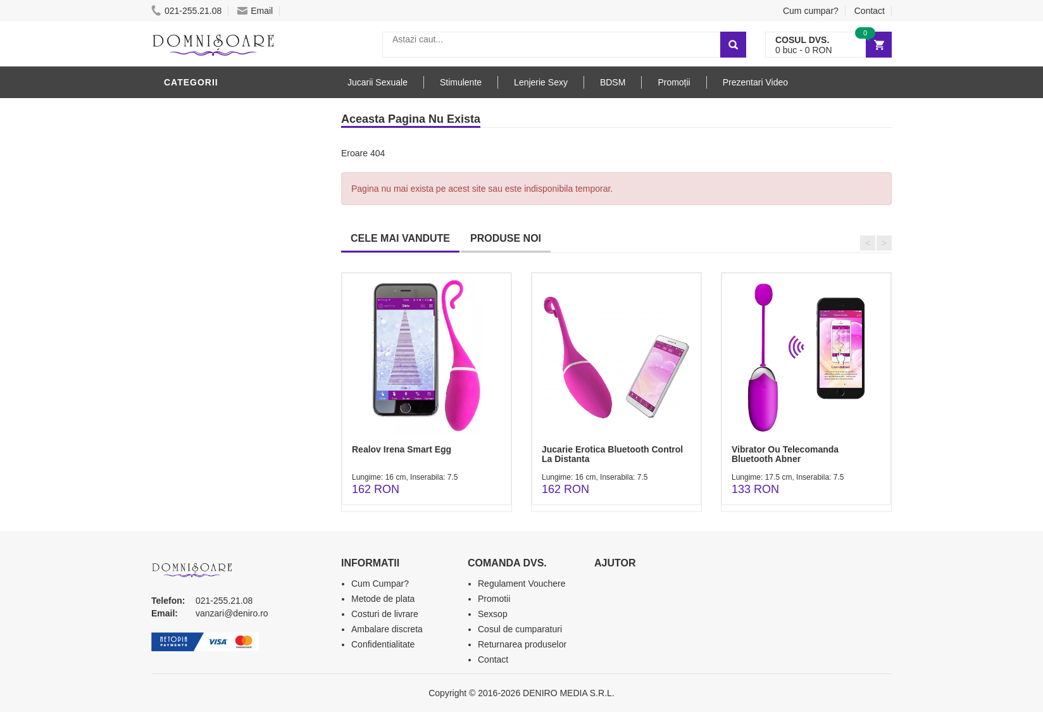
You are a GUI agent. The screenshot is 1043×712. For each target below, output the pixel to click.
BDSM (180, 242)
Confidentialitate (383, 644)
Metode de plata (383, 599)
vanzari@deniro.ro (232, 613)
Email (255, 11)
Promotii (494, 599)
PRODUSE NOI (505, 238)
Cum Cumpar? (380, 583)
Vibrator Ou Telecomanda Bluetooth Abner (785, 454)
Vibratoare (196, 147)
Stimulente (461, 82)
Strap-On (190, 299)
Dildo (181, 223)
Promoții (674, 82)
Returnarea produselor (522, 644)
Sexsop (493, 614)
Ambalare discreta (387, 629)
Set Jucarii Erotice (215, 337)
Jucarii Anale (201, 261)
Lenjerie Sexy (202, 204)
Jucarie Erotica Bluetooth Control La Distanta (612, 454)
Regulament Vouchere (522, 583)
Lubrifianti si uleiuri (219, 166)
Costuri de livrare (384, 614)
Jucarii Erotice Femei (220, 280)
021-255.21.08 (186, 11)
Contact (869, 11)
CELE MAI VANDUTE (400, 238)
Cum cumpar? (811, 11)
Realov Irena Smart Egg (401, 449)
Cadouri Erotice (208, 318)
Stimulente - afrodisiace (229, 109)
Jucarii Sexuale (377, 82)
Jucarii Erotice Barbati (226, 128)
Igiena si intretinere (218, 185)
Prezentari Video (755, 82)
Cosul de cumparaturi (520, 629)
